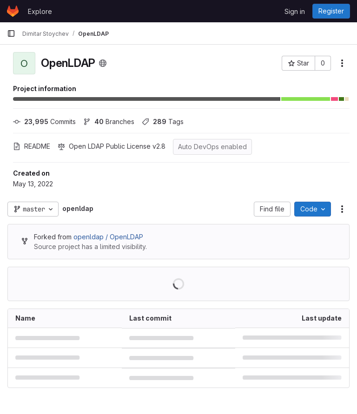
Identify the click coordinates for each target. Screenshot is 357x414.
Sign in (294, 11)
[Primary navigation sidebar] (11, 33)
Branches (108, 121)
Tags (163, 121)
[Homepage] (12, 11)
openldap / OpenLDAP (108, 237)
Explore (40, 11)
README (31, 146)
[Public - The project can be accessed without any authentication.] (102, 63)
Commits (44, 121)
